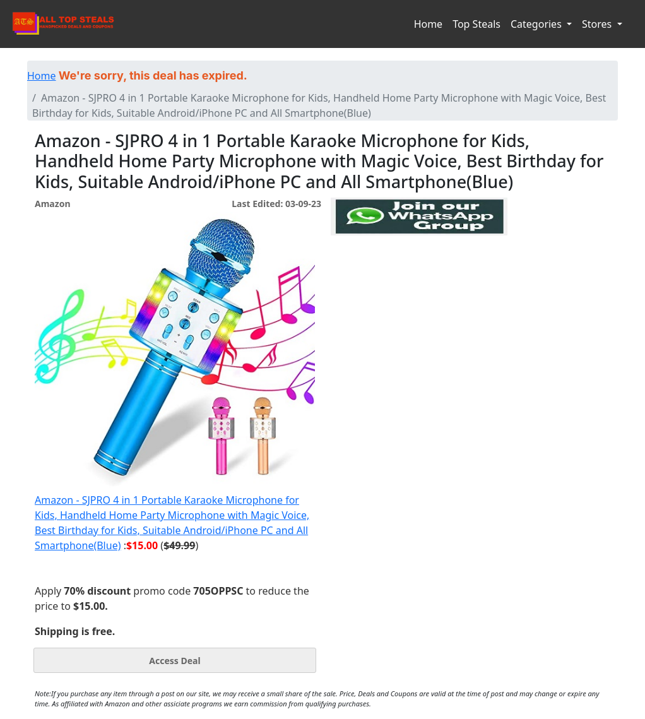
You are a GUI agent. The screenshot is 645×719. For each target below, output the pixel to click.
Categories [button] (537, 24)
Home (428, 24)
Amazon (52, 204)
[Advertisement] (419, 293)
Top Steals (476, 24)
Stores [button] (598, 24)
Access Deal (174, 661)
